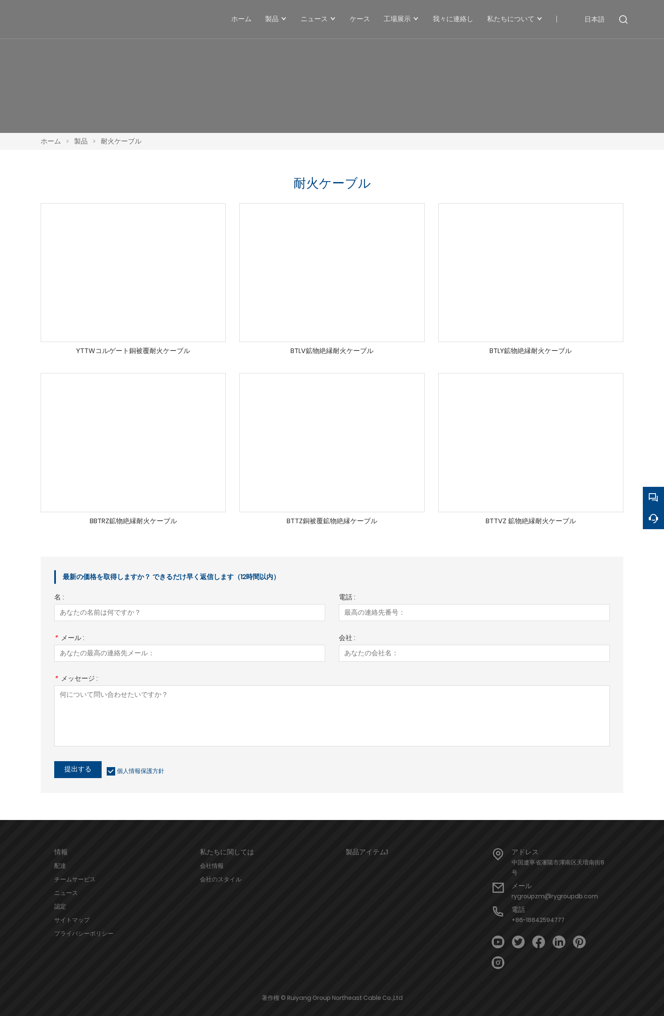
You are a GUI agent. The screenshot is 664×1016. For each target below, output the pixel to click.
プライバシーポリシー (83, 933)
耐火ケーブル (121, 141)
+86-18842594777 (538, 920)
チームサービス (75, 879)
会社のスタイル (220, 879)
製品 (81, 141)
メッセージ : (76, 679)
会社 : (347, 639)
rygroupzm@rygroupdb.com (555, 896)
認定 (60, 906)
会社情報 (212, 865)
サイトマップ (72, 920)
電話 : (347, 598)
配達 (60, 865)
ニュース (66, 893)
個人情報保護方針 (140, 771)
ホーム (51, 141)
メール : (69, 639)
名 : (59, 598)
